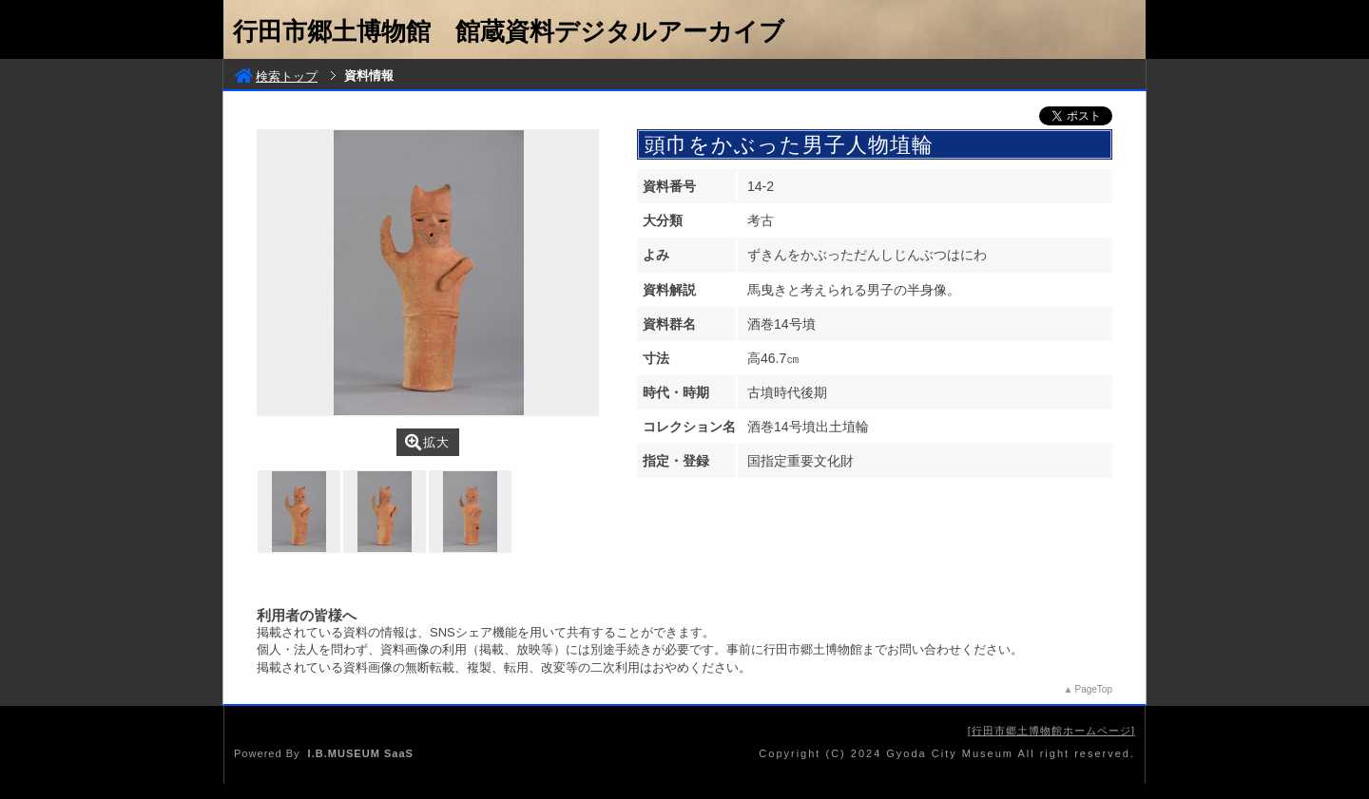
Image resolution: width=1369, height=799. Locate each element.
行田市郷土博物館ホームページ (1051, 730)
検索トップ (276, 76)
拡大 (427, 442)
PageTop (1093, 689)
